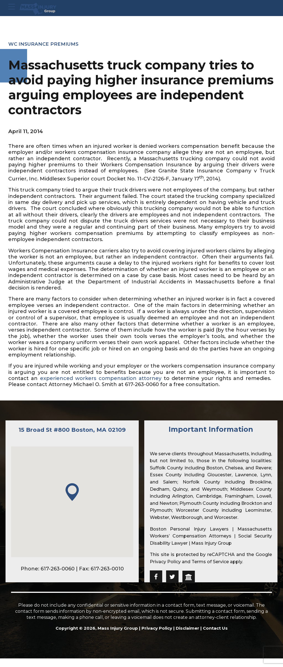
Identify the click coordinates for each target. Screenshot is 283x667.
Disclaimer (187, 631)
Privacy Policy (165, 561)
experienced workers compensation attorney (101, 378)
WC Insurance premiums (45, 44)
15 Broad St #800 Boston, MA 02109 (72, 433)
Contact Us (215, 631)
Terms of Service (210, 561)
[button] (72, 501)
